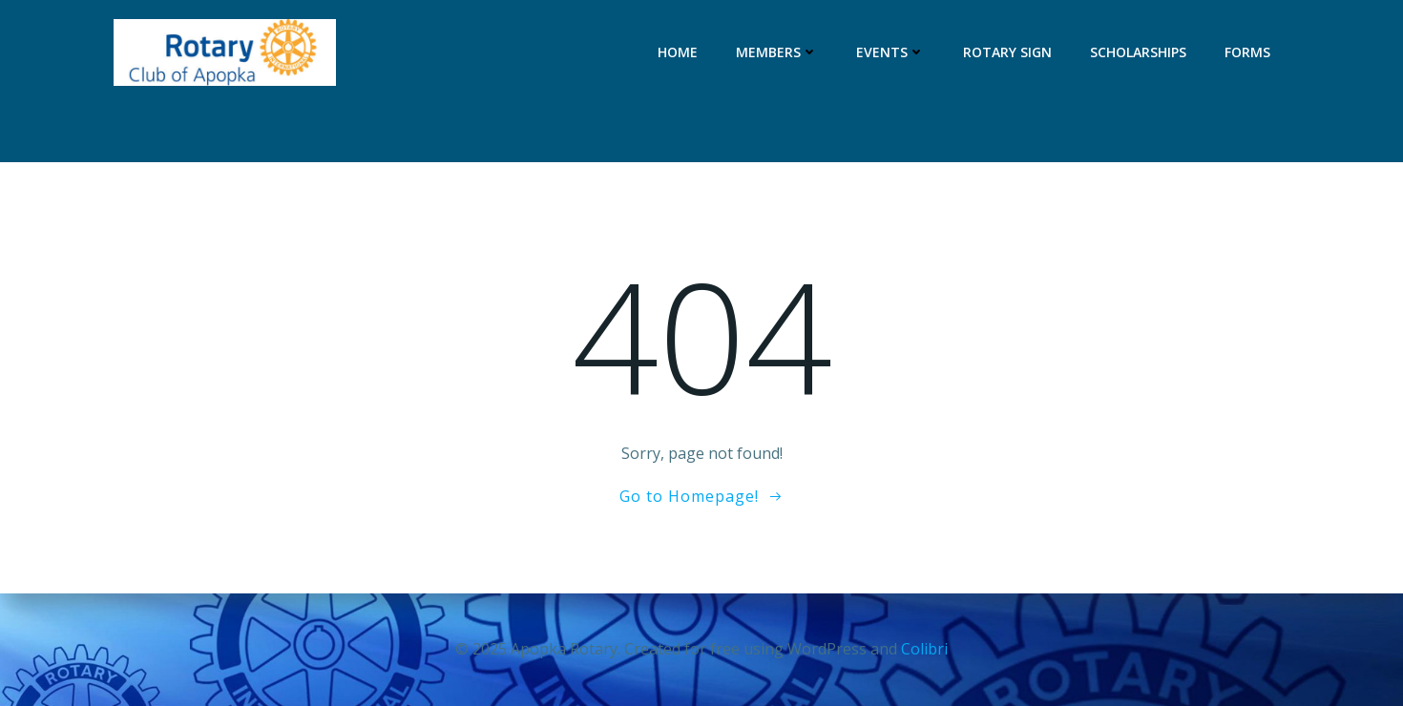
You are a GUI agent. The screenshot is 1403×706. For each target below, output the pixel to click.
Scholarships (1138, 52)
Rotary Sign (1007, 52)
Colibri (924, 648)
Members (777, 52)
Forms (1247, 52)
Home (678, 52)
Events (890, 52)
